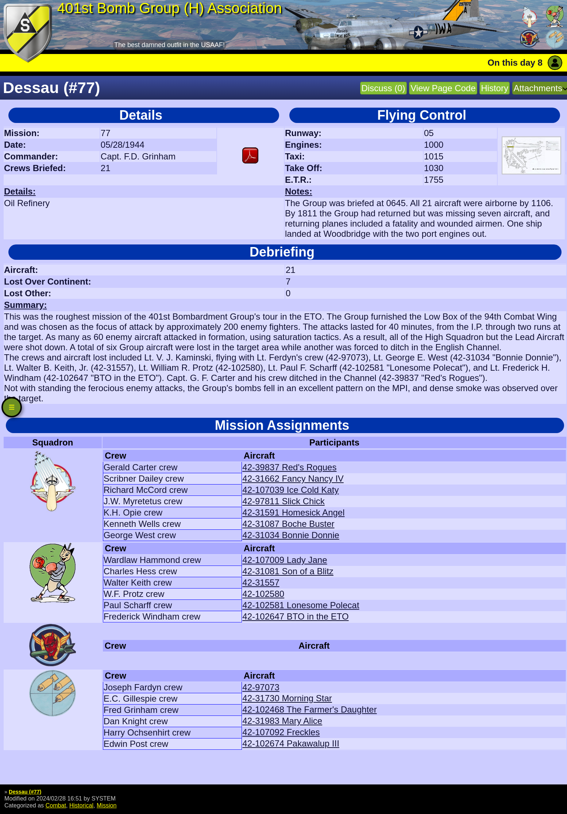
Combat (56, 805)
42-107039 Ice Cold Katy (290, 490)
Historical (81, 805)
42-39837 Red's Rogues (289, 467)
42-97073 (260, 687)
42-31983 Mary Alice (282, 721)
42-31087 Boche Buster (288, 524)
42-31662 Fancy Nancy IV (293, 478)
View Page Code (442, 88)
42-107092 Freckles (281, 732)
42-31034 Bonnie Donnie (290, 535)
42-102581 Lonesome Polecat (300, 605)
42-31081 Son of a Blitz (287, 571)
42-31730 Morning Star (287, 698)
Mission (107, 805)
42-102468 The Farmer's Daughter (309, 709)
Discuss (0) (383, 88)
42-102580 (263, 594)
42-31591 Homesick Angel (293, 512)
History (494, 88)
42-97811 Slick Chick (283, 501)
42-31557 (260, 582)
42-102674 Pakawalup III (290, 743)
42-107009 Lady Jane (284, 560)
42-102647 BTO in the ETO (295, 616)
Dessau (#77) (25, 792)
